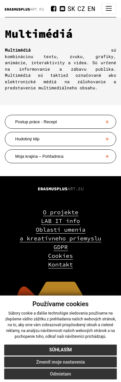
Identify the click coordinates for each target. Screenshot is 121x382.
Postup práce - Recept (36, 121)
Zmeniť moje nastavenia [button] (60, 362)
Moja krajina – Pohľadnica (39, 156)
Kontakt (60, 264)
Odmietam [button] (60, 374)
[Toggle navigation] (108, 8)
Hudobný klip (27, 138)
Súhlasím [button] (60, 349)
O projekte (60, 212)
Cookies (60, 255)
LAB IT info (60, 221)
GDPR (61, 247)
